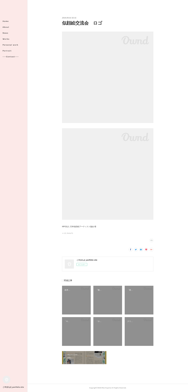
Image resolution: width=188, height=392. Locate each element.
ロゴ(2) (64, 233)
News (5, 33)
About (6, 27)
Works (6, 39)
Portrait (7, 51)
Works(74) (70, 233)
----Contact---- (11, 57)
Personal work (10, 45)
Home (6, 21)
